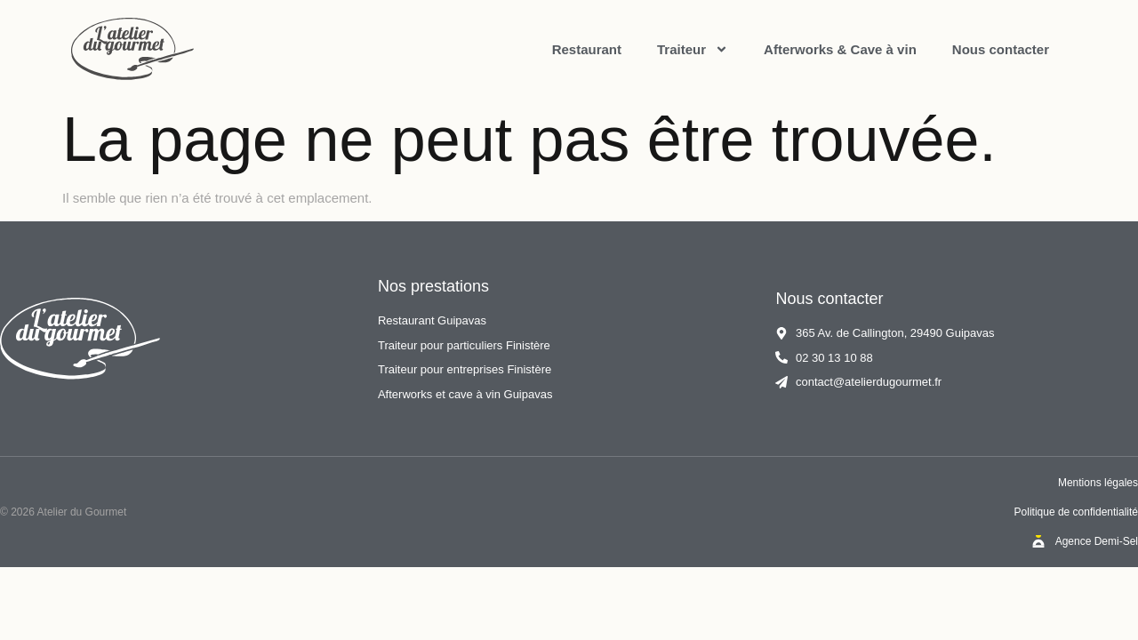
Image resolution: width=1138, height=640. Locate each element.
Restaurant (586, 49)
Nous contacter (1000, 49)
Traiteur (692, 49)
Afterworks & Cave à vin (840, 49)
